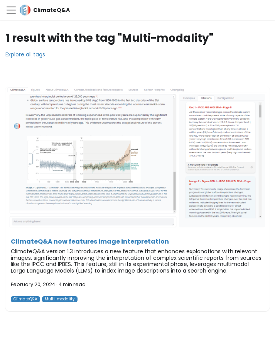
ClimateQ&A (25, 299)
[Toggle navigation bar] (11, 10)
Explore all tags (25, 54)
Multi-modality (60, 299)
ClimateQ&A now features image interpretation (90, 241)
